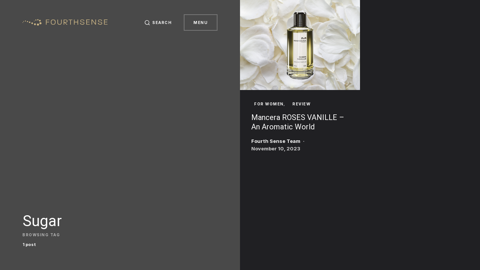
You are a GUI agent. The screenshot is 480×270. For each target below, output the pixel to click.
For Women (269, 104)
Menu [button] (201, 22)
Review (301, 104)
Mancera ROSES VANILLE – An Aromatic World (297, 122)
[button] (158, 23)
